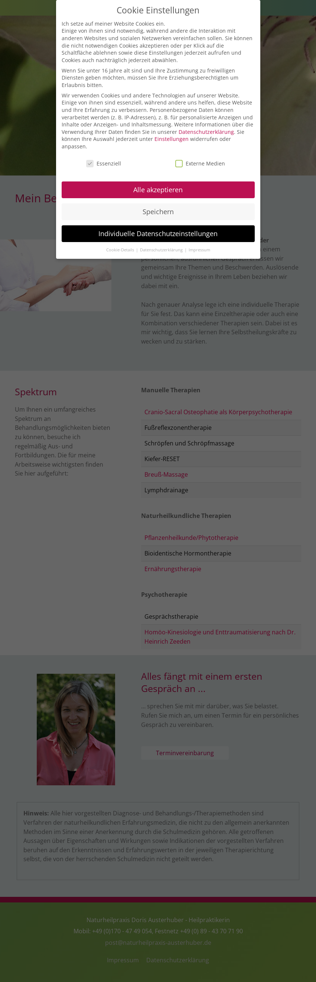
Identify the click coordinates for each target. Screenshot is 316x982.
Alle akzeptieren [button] (158, 188)
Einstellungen (171, 137)
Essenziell (103, 161)
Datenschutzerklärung (206, 130)
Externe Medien (200, 161)
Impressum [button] (199, 248)
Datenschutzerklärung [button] (162, 248)
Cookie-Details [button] (120, 248)
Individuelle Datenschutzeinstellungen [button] (158, 232)
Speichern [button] (158, 210)
